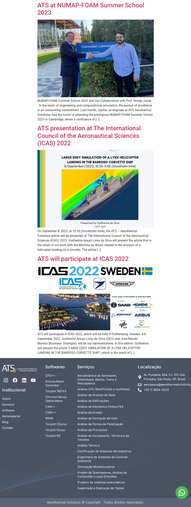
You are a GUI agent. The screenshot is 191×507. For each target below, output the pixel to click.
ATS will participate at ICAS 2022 (83, 258)
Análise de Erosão (89, 412)
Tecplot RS (52, 436)
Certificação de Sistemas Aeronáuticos (104, 451)
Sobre (6, 399)
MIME (49, 418)
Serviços (8, 404)
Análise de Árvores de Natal (96, 395)
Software (8, 410)
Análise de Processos (92, 430)
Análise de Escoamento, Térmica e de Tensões (103, 437)
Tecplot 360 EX (55, 391)
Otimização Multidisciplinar (96, 467)
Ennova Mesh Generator (54, 383)
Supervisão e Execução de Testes (100, 488)
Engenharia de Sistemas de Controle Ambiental (102, 459)
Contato (7, 428)
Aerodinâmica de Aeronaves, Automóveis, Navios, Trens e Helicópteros (97, 379)
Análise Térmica (88, 445)
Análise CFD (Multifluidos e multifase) (103, 389)
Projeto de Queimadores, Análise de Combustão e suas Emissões (102, 474)
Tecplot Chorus (56, 424)
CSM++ (50, 412)
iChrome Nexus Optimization (56, 399)
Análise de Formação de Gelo (97, 418)
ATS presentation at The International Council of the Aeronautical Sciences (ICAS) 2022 (89, 136)
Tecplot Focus (55, 430)
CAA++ (50, 406)
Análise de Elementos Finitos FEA (100, 406)
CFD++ (50, 375)
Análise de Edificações (93, 401)
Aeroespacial (11, 416)
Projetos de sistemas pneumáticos (101, 482)
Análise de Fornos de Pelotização (100, 424)
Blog (5, 422)
